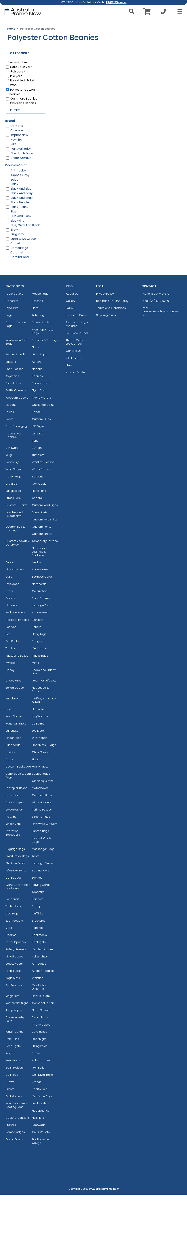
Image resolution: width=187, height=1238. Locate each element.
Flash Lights (13, 1089)
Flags (35, 391)
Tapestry (38, 935)
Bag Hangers (40, 914)
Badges (37, 684)
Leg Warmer (40, 759)
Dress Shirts (40, 556)
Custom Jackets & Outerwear (17, 586)
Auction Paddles (43, 1014)
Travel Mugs (13, 520)
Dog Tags (11, 957)
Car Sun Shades (43, 993)
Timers (9, 1132)
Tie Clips (10, 860)
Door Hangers (14, 846)
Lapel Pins (11, 351)
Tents (35, 899)
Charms (10, 978)
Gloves (10, 606)
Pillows (9, 1125)
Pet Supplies (13, 1028)
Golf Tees (11, 1118)
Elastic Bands (14, 1183)
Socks (9, 462)
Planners (37, 942)
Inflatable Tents (15, 914)
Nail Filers (38, 1161)
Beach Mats (40, 1061)
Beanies (37, 419)
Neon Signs (39, 398)
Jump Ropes (13, 1053)
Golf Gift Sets (41, 1175)
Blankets (37, 663)
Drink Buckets (41, 1039)
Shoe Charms (41, 641)
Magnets (11, 649)
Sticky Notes (40, 613)
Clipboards (12, 788)
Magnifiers (12, 1039)
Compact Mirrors (43, 1046)
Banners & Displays (45, 383)
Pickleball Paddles (17, 663)
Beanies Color (16, 208)
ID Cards (11, 527)
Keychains (12, 419)
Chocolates (13, 724)
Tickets (36, 803)
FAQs (69, 351)
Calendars (12, 839)
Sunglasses (13, 534)
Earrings (37, 921)
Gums (9, 752)
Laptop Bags (40, 874)
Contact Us (73, 394)
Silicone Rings (41, 860)
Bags (8, 358)
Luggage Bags (15, 892)
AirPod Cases (14, 1000)
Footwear (38, 1168)
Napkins (37, 412)
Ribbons (10, 448)
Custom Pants (41, 570)
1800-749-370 (160, 337)
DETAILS (122, 2)
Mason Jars (13, 867)
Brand (10, 164)
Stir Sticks (11, 774)
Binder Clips (13, 781)
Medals (37, 606)
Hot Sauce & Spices (40, 733)
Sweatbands (14, 853)
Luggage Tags (41, 649)
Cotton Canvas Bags (15, 367)
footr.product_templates (77, 367)
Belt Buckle (12, 684)
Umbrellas (38, 752)
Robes (36, 455)
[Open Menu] (178, 11)
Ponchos (37, 971)
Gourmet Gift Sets (44, 724)
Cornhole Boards (43, 839)
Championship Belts (15, 1062)
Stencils (10, 1168)
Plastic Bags (40, 699)
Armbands (39, 1007)
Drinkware (12, 491)
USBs (8, 620)
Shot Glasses (14, 412)
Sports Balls (39, 1132)
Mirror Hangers (41, 846)
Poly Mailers (13, 426)
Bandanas (12, 942)
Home (11, 72)
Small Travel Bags (17, 899)
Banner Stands (15, 398)
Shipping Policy (106, 358)
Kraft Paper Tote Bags (43, 374)
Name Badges (15, 1175)
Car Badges (13, 921)
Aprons (36, 405)
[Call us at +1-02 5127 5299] (163, 12)
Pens (35, 484)
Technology (13, 950)
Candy (9, 713)
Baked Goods (14, 731)
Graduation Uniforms (39, 1030)
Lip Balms (38, 767)
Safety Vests (14, 1007)
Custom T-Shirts (16, 548)
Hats (35, 351)
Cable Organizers (17, 1161)
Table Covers (14, 337)
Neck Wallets (40, 1147)
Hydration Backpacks (12, 876)
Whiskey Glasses (43, 505)
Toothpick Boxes (16, 831)
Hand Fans (39, 534)
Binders (10, 641)
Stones (36, 1125)
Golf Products (14, 1111)
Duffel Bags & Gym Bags (18, 818)
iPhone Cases (41, 1068)
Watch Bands (14, 1075)
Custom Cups (41, 462)
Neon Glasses (41, 1053)
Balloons (37, 520)
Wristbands (39, 781)
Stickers (10, 405)
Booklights (39, 985)
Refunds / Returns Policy (112, 344)
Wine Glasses (14, 513)
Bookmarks (39, 978)
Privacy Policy (105, 337)
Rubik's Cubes (41, 1104)
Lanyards (38, 477)
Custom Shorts (42, 577)
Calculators (39, 634)
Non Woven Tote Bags (16, 385)
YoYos (36, 1096)
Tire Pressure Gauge (40, 1184)
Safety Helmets (15, 993)
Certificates (40, 692)
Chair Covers (40, 795)
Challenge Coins (43, 448)
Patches (37, 344)
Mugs (9, 498)
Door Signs (39, 1082)
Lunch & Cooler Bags (42, 883)
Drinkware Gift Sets (44, 867)
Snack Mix (11, 742)
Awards (10, 706)
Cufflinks (37, 957)
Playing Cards (41, 928)
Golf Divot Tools (42, 1118)
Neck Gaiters (14, 759)
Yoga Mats (12, 1021)
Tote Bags (38, 358)
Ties (8, 677)
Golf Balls (38, 1111)
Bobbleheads (41, 817)
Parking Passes (42, 853)
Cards (9, 803)
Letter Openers (15, 985)
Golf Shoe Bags (42, 1140)
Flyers (9, 634)
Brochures (38, 964)
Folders (10, 795)
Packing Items (41, 426)
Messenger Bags (43, 892)
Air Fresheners (14, 613)
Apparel (37, 541)
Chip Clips (12, 1082)
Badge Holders (15, 656)
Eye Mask (38, 774)
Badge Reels (40, 656)
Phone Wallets (41, 441)
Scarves (10, 670)
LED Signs (38, 469)
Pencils (36, 670)
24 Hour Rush (74, 401)
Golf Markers (13, 1140)
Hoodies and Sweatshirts (14, 557)
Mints (35, 706)
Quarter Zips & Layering (15, 571)
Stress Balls (13, 541)
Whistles (37, 1021)
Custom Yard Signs (45, 548)
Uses (69, 408)
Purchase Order (76, 358)
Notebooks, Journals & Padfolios (39, 595)
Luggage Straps (42, 906)
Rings (9, 1096)
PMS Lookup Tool (77, 376)
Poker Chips (40, 1000)
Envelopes (12, 627)
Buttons (37, 491)
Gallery (70, 344)
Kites (8, 971)
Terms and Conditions (111, 351)
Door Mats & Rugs (44, 788)
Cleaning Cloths (43, 824)
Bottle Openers (15, 434)
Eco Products (14, 964)
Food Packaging (16, 469)
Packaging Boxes (16, 699)
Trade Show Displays (13, 478)
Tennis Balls (13, 1014)
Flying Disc (39, 434)
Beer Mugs (12, 505)
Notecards (39, 627)
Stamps (37, 950)
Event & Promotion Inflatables (17, 929)
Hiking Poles (39, 1089)
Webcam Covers (16, 441)
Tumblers (38, 498)
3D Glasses (39, 1075)
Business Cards (42, 620)
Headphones (40, 1154)
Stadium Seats (15, 906)
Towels (10, 455)
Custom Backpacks (18, 810)
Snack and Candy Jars (44, 715)
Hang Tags (39, 677)
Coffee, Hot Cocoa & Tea (45, 743)
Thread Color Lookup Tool (74, 385)
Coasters (11, 344)
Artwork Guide (75, 416)
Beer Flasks (12, 1104)
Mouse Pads (40, 337)
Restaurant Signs (16, 1046)
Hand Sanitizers (15, 767)
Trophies (11, 692)
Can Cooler (39, 527)
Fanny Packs (40, 810)
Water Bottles (41, 513)
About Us (72, 337)
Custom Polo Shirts (44, 563)
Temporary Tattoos (45, 584)
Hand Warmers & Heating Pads (16, 1148)
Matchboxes (40, 831)
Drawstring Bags (43, 366)
